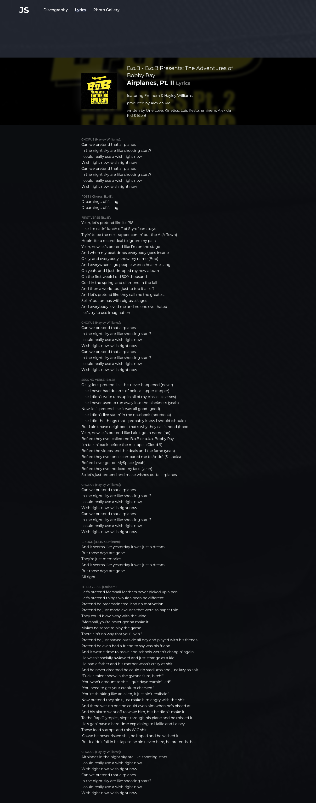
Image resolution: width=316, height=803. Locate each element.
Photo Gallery (106, 10)
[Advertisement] (158, 35)
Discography (55, 10)
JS (24, 10)
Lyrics (80, 10)
